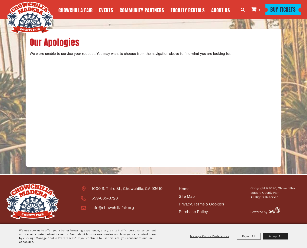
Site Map (187, 196)
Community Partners (142, 10)
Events (106, 10)
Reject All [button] (248, 236)
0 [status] (259, 10)
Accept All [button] (275, 236)
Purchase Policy (193, 212)
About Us (220, 10)
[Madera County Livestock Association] (32, 201)
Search (243, 9)
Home (184, 189)
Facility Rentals (188, 10)
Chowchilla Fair (75, 10)
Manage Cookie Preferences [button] (209, 236)
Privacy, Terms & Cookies (201, 204)
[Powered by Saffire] (274, 211)
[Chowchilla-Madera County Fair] (29, 18)
